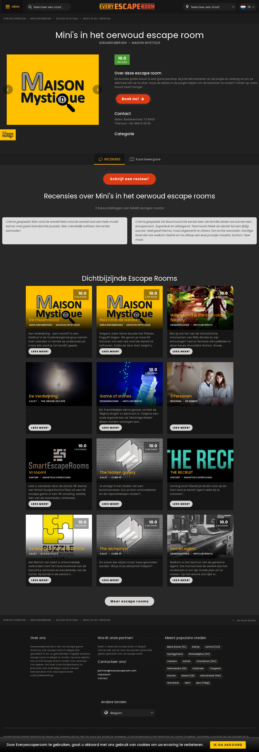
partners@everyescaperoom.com (117, 670)
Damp (195, 646)
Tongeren (215, 668)
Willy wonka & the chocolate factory (198, 317)
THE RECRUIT (181, 472)
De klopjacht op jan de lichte (56, 548)
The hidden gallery (118, 472)
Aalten (186, 660)
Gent (188, 682)
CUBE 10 (116, 477)
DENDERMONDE (179, 325)
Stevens (172, 660)
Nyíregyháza (175, 653)
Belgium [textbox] (116, 712)
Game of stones (115, 396)
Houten (171, 675)
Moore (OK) (188, 675)
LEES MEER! (39, 351)
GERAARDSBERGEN (113, 43)
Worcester (173, 682)
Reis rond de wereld (118, 320)
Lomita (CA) (212, 646)
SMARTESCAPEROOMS (56, 477)
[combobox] (210, 7)
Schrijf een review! (129, 179)
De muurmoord (44, 320)
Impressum (104, 674)
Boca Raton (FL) (176, 646)
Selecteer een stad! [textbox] (205, 7)
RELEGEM (175, 401)
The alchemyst (114, 548)
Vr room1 (37, 472)
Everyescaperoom (14, 18)
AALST (33, 401)
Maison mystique (67, 18)
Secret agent (183, 548)
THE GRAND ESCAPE (53, 401)
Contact (103, 678)
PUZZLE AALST (49, 553)
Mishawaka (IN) (177, 668)
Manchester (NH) (210, 675)
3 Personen (181, 396)
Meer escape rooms (129, 601)
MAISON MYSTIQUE (146, 43)
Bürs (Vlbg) (203, 682)
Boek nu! (130, 99)
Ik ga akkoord (227, 745)
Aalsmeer (198, 668)
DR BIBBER (191, 401)
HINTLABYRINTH (203, 325)
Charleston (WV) (206, 660)
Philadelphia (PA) (199, 653)
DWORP (34, 477)
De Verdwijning (43, 396)
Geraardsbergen (40, 18)
